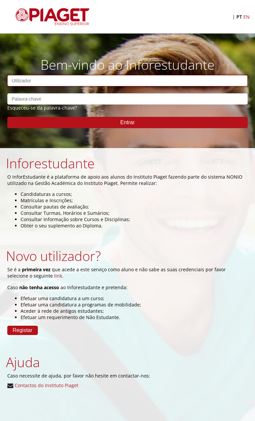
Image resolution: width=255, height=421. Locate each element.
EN (246, 17)
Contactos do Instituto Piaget (42, 385)
